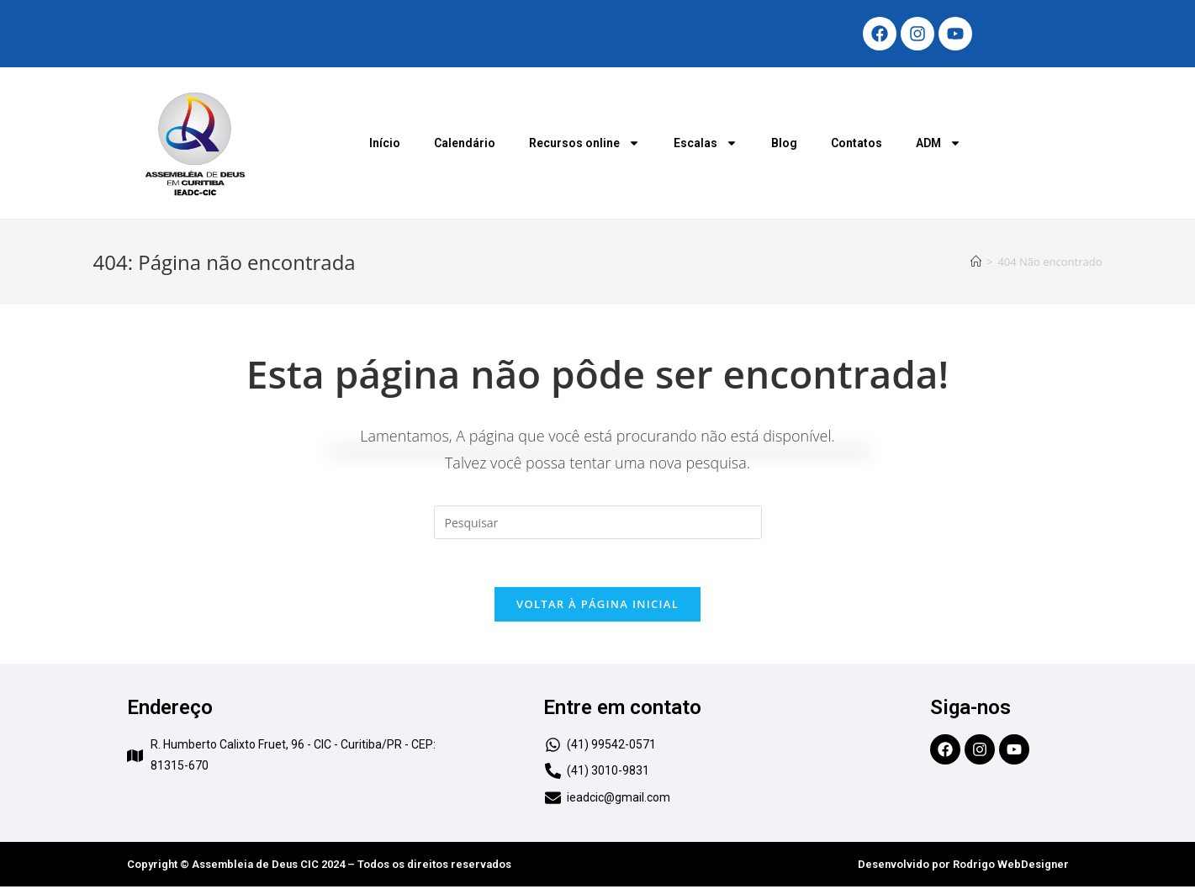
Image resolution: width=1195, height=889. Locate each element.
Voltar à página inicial (597, 606)
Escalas (706, 143)
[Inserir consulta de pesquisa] (598, 522)
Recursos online (584, 143)
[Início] (975, 261)
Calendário (464, 143)
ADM (938, 143)
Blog (784, 143)
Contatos (856, 143)
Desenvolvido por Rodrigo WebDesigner (963, 866)
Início (384, 143)
